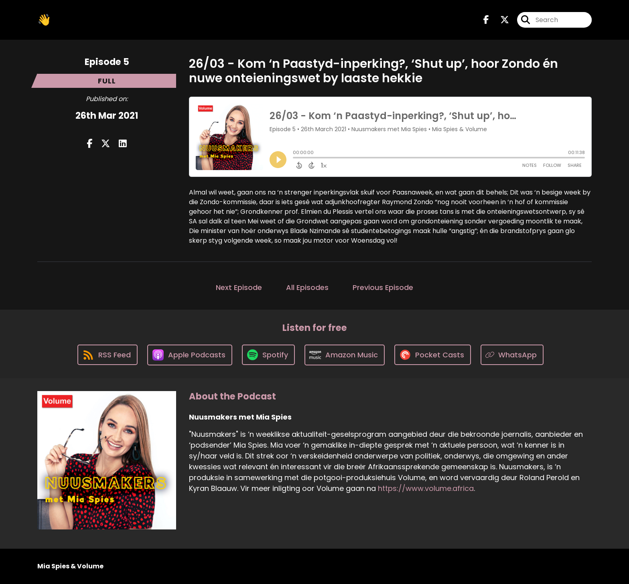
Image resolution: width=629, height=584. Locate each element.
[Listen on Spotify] (268, 355)
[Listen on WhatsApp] (512, 355)
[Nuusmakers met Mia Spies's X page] (500, 20)
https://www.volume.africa (426, 488)
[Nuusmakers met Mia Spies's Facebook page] (486, 20)
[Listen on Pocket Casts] (432, 355)
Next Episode (239, 287)
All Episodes (307, 287)
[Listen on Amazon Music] (344, 355)
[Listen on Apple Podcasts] (189, 355)
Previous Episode (383, 287)
